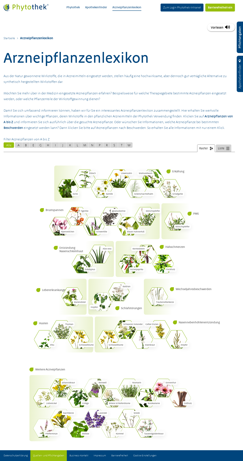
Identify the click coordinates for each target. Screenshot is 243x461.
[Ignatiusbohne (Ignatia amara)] (111, 216)
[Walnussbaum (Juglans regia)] (153, 178)
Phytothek (73, 7)
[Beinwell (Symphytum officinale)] (95, 388)
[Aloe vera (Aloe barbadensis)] (99, 254)
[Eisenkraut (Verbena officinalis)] (142, 339)
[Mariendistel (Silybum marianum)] (72, 296)
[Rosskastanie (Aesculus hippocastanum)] (146, 398)
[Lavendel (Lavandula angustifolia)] (95, 418)
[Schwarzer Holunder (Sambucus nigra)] (125, 329)
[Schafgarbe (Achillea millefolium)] (170, 188)
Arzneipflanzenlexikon (126, 7)
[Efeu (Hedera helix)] (44, 339)
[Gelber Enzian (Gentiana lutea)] (159, 329)
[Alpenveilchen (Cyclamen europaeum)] (60, 226)
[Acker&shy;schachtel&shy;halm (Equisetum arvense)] (136, 188)
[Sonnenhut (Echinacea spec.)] (163, 388)
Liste (221, 148)
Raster (203, 148)
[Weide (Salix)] (129, 418)
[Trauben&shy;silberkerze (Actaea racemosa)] (157, 296)
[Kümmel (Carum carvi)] (112, 428)
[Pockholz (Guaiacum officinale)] (163, 264)
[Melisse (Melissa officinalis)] (78, 428)
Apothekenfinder (96, 7)
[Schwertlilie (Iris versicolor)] (94, 226)
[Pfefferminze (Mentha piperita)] (44, 428)
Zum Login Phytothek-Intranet (182, 7)
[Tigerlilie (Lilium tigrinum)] (77, 216)
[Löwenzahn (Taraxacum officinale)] (119, 178)
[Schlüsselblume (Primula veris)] (78, 339)
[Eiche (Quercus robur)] (67, 188)
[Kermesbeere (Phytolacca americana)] (146, 254)
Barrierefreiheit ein (220, 7)
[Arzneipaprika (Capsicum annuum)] (129, 264)
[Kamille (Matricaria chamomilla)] (102, 188)
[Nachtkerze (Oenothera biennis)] (61, 418)
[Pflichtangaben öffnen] (240, 37)
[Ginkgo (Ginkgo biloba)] (78, 398)
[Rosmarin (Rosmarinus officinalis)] (129, 388)
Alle (8, 145)
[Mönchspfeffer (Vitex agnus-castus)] (145, 216)
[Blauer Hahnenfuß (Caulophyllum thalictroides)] (128, 226)
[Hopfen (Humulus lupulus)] (102, 301)
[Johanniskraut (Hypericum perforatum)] (61, 388)
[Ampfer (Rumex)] (176, 339)
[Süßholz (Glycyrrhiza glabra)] (180, 398)
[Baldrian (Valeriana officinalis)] (119, 292)
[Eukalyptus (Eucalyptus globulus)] (82, 264)
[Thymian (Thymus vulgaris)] (61, 329)
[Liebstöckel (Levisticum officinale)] (44, 398)
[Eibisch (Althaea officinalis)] (85, 178)
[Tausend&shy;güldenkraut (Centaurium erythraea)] (146, 428)
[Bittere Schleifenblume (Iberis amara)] (112, 398)
